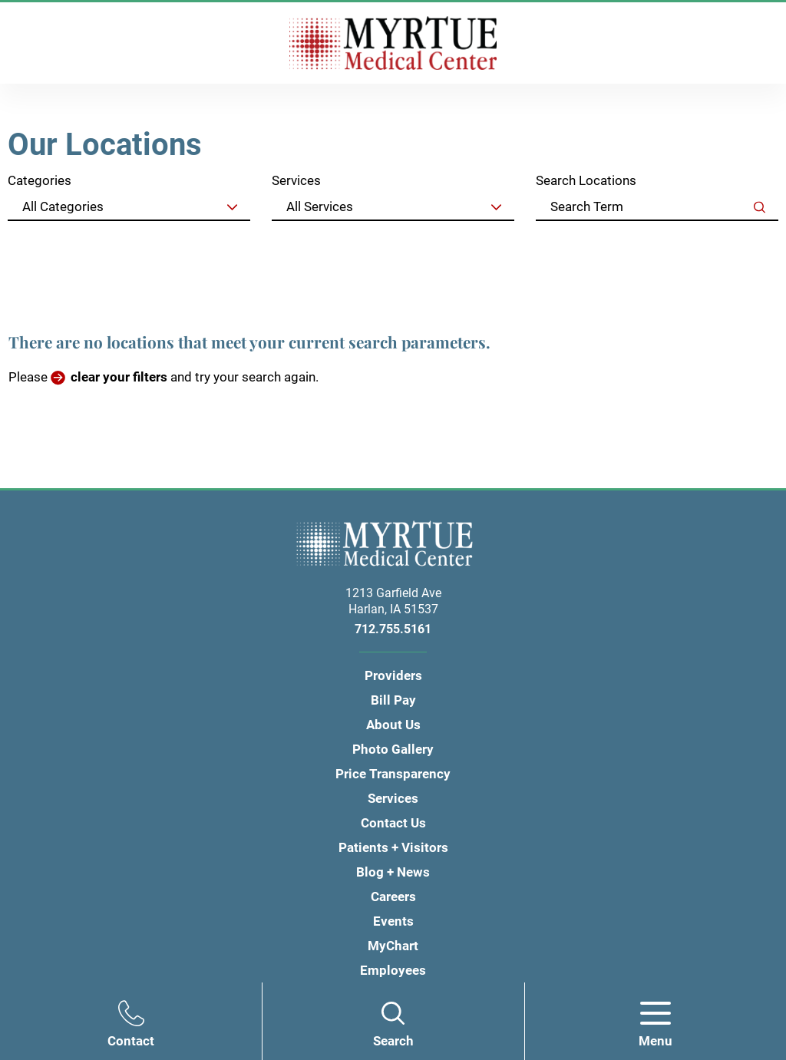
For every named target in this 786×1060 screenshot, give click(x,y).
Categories (39, 180)
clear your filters (119, 377)
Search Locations (586, 180)
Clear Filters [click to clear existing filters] (728, 243)
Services (296, 180)
